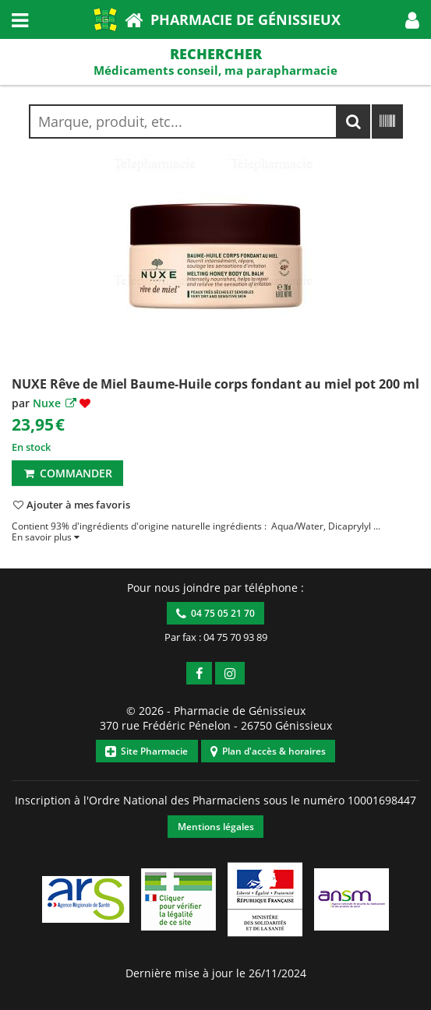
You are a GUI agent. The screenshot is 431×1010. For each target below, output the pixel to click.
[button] (412, 19)
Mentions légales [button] (216, 826)
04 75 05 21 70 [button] (215, 613)
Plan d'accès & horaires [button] (268, 751)
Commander (67, 473)
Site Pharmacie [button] (146, 751)
